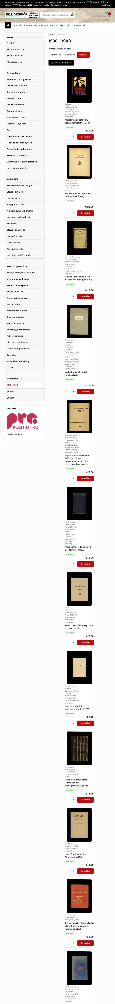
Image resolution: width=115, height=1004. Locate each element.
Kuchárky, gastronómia (18, 329)
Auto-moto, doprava (17, 298)
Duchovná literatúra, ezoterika (22, 161)
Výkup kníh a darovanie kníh (72, 25)
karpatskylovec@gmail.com (14, 973)
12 (68, 933)
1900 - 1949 (12, 385)
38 (82, 933)
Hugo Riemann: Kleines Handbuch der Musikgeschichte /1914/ (62, 479)
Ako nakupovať (30, 25)
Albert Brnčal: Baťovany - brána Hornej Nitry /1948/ (63, 125)
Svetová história (15, 236)
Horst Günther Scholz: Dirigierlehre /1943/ (93, 479)
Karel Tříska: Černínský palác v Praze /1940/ (62, 403)
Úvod (50, 34)
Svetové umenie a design (19, 185)
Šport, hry (11, 355)
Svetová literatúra (16, 92)
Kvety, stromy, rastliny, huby (21, 272)
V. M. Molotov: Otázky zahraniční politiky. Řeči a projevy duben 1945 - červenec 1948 (63, 725)
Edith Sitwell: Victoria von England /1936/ (94, 562)
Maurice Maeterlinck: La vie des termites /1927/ (93, 317)
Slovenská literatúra (17, 85)
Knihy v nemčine (15, 55)
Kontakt (54, 25)
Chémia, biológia (15, 317)
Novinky (11, 43)
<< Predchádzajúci (58, 930)
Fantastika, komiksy (17, 117)
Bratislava (12, 223)
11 (106, 929)
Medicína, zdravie (15, 323)
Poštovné (43, 25)
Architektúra (13, 179)
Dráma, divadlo (14, 111)
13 (73, 933)
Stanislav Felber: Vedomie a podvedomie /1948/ (94, 123)
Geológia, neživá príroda (19, 255)
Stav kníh (17, 25)
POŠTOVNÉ (6, 967)
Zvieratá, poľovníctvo (17, 266)
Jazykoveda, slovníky (17, 168)
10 (102, 929)
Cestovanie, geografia (18, 348)
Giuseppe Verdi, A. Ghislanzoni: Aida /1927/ (94, 404)
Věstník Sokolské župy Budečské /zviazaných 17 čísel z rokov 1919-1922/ (94, 893)
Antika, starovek (15, 249)
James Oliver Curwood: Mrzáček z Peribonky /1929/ (93, 811)
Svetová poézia (14, 98)
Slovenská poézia (15, 104)
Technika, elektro (15, 291)
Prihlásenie (94, 2)
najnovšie (83, 55)
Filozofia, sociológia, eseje (19, 142)
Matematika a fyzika (17, 310)
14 (77, 933)
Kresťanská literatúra (17, 155)
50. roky (10, 391)
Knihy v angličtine (15, 49)
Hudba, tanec (13, 198)
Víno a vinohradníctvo (18, 279)
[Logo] (22, 15)
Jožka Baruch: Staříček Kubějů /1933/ (93, 224)
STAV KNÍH (6, 960)
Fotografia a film (15, 204)
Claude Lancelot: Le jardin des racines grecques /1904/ (60, 216)
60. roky (10, 398)
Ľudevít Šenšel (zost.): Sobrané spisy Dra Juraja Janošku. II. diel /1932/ (63, 898)
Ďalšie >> (88, 934)
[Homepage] (8, 25)
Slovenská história (16, 230)
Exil (8, 130)
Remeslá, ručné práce (17, 285)
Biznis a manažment (17, 342)
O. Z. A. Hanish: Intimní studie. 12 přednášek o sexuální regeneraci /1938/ (62, 558)
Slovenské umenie (15, 192)
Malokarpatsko (14, 62)
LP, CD (10, 367)
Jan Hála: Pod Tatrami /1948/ (93, 648)
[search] (72, 14)
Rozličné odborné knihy (18, 361)
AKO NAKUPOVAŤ (9, 964)
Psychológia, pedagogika (19, 149)
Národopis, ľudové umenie (20, 211)
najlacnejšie (56, 55)
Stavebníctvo (13, 304)
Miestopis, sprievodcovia (19, 217)
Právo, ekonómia (15, 336)
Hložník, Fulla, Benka (16, 123)
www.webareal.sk (67, 1001)
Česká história (14, 242)
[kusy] (55, 142)
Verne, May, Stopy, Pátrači (19, 79)
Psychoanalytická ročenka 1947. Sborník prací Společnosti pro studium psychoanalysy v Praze (63, 319)
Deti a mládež (13, 73)
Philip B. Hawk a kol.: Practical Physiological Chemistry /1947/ (62, 644)
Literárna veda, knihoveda (19, 136)
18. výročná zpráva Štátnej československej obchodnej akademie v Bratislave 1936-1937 (63, 810)
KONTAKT (6, 970)
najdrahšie (70, 55)
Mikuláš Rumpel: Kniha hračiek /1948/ (93, 726)
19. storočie (12, 378)
